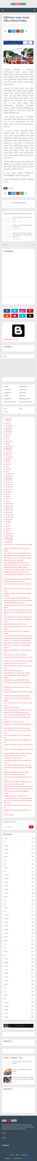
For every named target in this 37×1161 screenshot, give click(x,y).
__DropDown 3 (7, 392)
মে (6, 439)
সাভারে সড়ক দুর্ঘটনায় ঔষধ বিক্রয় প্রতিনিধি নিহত (17, 598)
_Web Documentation (24, 398)
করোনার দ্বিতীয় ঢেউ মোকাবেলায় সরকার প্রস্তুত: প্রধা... (18, 617)
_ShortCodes (22, 392)
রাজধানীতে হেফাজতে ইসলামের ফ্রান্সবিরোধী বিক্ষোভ (18, 789)
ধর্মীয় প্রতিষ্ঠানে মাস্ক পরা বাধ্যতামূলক (14, 722)
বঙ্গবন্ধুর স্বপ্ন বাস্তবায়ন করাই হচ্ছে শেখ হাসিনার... (17, 712)
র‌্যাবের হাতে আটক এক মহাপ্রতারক (13, 670)
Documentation (8, 398)
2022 (7, 478)
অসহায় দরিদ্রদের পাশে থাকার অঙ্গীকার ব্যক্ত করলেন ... (18, 710)
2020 (7, 538)
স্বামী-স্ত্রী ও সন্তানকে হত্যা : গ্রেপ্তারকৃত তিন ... (16, 796)
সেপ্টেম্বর (8, 457)
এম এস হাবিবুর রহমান (10, 25)
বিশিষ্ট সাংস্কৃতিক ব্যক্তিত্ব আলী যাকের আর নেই (16, 572)
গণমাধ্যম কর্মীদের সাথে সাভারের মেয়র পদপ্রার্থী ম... (17, 673)
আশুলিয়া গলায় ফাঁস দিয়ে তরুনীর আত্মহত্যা (16, 567)
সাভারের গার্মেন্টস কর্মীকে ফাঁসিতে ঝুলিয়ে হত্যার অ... (18, 636)
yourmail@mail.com (11, 1133)
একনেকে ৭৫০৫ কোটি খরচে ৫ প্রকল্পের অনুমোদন (17, 641)
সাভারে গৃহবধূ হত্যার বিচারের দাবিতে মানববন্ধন (17, 728)
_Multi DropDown (23, 386)
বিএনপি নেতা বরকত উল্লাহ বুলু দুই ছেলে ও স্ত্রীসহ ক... (18, 570)
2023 (7, 448)
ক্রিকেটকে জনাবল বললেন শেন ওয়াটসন (14, 775)
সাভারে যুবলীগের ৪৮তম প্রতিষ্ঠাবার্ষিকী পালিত (16, 680)
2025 (7, 419)
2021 (7, 508)
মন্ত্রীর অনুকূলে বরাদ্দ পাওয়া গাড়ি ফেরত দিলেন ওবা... (18, 558)
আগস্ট (7, 432)
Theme (12, 1158)
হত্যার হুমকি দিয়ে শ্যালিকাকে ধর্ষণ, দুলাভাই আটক (17, 553)
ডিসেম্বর (8, 450)
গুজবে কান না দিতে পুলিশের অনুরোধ (14, 784)
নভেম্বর (7, 452)
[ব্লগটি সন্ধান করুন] (16, 826)
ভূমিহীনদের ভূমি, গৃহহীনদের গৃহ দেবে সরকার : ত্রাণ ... (18, 565)
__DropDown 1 (7, 389)
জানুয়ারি (8, 428)
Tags (20, 1058)
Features (6, 386)
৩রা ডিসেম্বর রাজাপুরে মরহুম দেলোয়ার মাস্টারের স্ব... (18, 579)
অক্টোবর (8, 455)
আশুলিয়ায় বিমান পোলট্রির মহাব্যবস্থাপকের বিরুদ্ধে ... (18, 786)
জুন (7, 436)
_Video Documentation (10, 402)
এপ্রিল (7, 421)
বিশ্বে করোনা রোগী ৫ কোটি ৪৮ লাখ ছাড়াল (15, 655)
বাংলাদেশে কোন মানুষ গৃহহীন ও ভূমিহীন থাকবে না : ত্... (18, 782)
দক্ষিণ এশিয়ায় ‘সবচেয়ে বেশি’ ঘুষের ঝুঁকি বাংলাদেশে (17, 610)
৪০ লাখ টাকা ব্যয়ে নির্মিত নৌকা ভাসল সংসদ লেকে (17, 765)
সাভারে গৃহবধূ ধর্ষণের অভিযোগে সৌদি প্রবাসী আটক (18, 753)
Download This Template (25, 402)
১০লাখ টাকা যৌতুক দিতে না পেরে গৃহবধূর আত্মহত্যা (18, 798)
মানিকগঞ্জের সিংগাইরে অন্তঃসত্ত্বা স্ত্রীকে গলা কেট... (18, 555)
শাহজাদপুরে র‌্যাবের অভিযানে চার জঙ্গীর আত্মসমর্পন (18, 600)
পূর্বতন (32, 245)
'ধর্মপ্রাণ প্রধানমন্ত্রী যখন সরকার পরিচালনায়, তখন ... (17, 563)
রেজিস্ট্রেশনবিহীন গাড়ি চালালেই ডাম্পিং (14, 603)
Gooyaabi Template (27, 1158)
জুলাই (7, 434)
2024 (7, 430)
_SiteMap (6, 395)
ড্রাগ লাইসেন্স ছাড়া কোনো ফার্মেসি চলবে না (15, 663)
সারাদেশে (7, 26)
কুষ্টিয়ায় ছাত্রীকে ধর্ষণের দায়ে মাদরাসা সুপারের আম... (18, 643)
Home (5, 356)
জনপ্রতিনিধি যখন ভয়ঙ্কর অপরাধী (13, 758)
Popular (6, 1058)
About (20, 409)
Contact (6, 412)
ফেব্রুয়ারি (8, 425)
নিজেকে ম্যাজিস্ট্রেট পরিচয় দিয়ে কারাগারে (15, 756)
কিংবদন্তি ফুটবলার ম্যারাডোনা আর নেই (14, 581)
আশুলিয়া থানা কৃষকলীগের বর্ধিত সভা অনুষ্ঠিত (16, 772)
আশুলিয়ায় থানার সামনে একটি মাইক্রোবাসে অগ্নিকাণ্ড (18, 661)
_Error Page (22, 395)
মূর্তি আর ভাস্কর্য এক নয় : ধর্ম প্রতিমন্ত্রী (14, 560)
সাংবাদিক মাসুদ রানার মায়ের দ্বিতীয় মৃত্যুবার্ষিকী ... (17, 696)
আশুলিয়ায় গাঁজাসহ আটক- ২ (12, 708)
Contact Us (24, 1155)
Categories (13, 1058)
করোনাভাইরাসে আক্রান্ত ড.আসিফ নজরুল (15, 624)
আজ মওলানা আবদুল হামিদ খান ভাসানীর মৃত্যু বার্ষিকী (18, 638)
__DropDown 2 (23, 389)
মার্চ (6, 423)
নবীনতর (5, 245)
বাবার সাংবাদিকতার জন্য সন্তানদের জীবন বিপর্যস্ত (17, 715)
